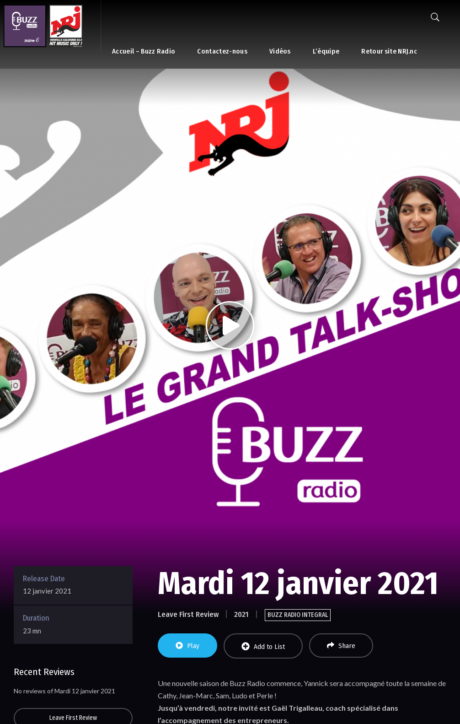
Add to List (263, 646)
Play (187, 646)
